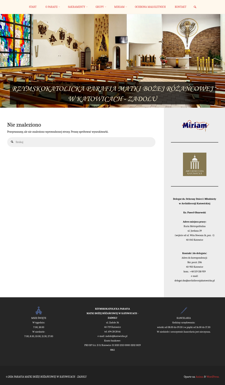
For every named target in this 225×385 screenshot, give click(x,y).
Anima (199, 376)
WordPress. (213, 376)
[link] (195, 7)
